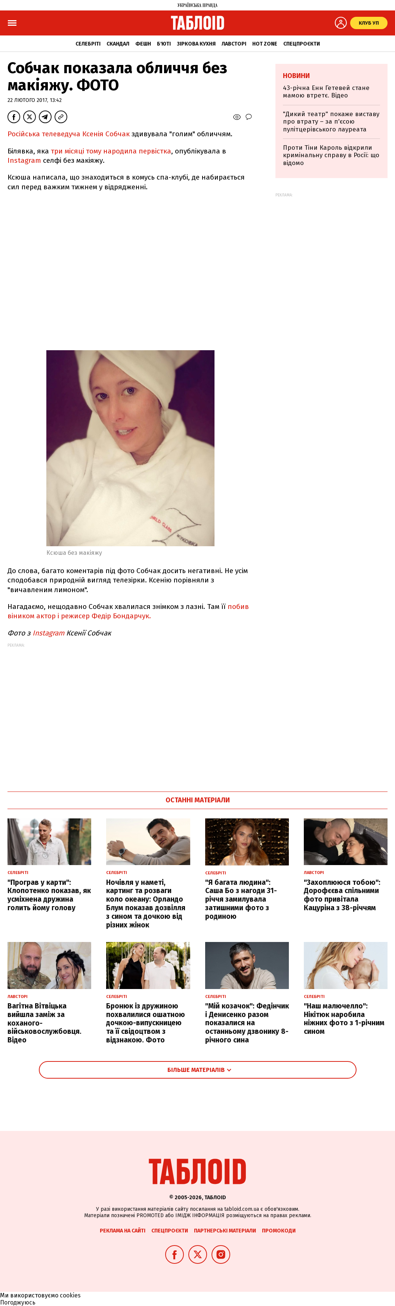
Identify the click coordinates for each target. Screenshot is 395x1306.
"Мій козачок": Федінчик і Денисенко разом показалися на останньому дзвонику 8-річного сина (247, 1023)
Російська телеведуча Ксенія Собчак (69, 134)
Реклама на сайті (122, 1231)
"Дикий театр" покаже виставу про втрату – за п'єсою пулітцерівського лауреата (331, 121)
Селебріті (88, 44)
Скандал (118, 44)
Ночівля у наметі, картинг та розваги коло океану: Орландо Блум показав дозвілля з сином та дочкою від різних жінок (145, 903)
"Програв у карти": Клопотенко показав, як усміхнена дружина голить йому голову (49, 895)
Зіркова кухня (196, 44)
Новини (296, 76)
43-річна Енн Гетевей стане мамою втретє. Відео (326, 91)
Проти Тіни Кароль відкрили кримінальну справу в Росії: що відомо (331, 155)
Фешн (143, 44)
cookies (70, 1295)
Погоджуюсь (18, 1302)
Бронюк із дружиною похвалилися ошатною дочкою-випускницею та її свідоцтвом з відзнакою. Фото (145, 1023)
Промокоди (279, 1231)
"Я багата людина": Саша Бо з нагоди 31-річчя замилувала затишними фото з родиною (241, 899)
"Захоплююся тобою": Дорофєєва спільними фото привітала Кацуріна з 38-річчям (342, 895)
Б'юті (164, 44)
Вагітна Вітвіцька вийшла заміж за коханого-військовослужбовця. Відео (44, 1023)
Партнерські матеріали (225, 1231)
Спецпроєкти (301, 44)
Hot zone (264, 44)
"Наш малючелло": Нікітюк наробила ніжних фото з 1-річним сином (344, 1019)
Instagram (24, 160)
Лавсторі (234, 44)
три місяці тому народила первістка (111, 151)
